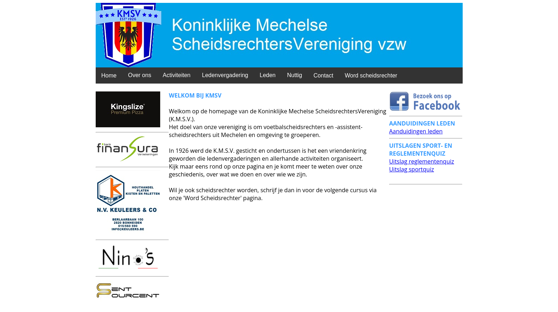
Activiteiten (176, 75)
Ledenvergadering (225, 75)
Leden (267, 75)
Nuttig (294, 75)
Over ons (139, 75)
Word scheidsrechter (371, 75)
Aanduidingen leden (416, 131)
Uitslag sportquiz (411, 169)
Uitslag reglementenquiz (421, 161)
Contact (323, 75)
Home (109, 75)
